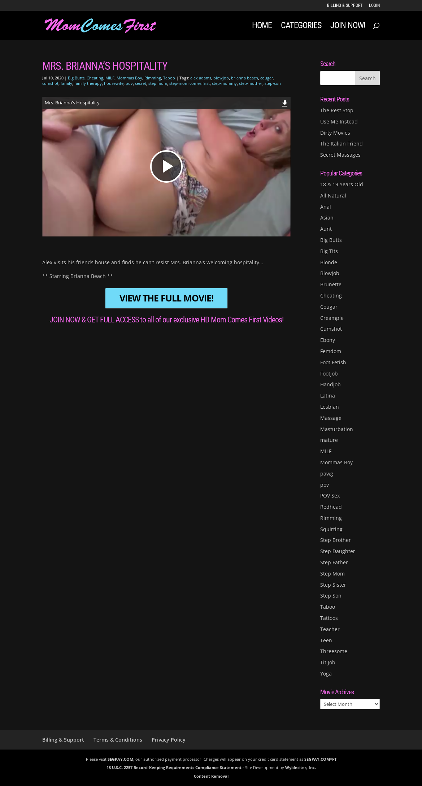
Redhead (331, 506)
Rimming (152, 78)
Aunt (326, 228)
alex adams (200, 78)
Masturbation (336, 429)
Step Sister (333, 584)
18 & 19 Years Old (341, 184)
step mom (157, 83)
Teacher (330, 629)
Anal (325, 206)
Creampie (332, 317)
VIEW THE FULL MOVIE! (166, 298)
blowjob (221, 78)
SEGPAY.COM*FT (320, 759)
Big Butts (76, 78)
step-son (273, 83)
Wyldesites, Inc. (300, 767)
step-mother (250, 83)
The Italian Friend (341, 143)
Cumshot (331, 328)
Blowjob (329, 273)
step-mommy (224, 83)
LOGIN (374, 5)
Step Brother (335, 540)
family (66, 83)
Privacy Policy (169, 739)
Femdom (330, 351)
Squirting (331, 529)
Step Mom (332, 573)
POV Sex (330, 495)
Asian (327, 217)
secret (140, 83)
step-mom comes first (189, 83)
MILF (109, 78)
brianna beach (244, 78)
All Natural (333, 195)
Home (262, 26)
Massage (330, 417)
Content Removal (211, 776)
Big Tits (329, 251)
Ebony (327, 339)
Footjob (329, 373)
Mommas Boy (129, 78)
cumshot (50, 83)
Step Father (334, 562)
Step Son (330, 595)
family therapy (88, 83)
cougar (266, 78)
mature (329, 440)
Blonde (328, 262)
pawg (326, 473)
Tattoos (329, 618)
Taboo (169, 78)
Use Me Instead (339, 121)
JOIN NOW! (347, 26)
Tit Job (327, 662)
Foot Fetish (333, 362)
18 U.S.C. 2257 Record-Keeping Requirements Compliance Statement (174, 767)
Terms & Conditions (117, 739)
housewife (113, 83)
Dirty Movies (335, 132)
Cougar (329, 306)
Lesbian (329, 406)
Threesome (333, 651)
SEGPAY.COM (120, 759)
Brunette (330, 284)
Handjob (330, 384)
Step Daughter (337, 551)
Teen (326, 640)
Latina (327, 395)
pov (129, 83)
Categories (301, 26)
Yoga (326, 673)
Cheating (95, 78)
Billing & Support (344, 5)
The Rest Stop (336, 110)
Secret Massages (340, 154)
